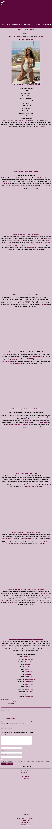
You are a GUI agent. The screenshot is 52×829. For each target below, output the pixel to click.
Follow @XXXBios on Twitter (25, 818)
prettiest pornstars (42, 422)
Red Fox (11, 242)
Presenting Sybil (5, 183)
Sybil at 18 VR (28, 686)
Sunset (48, 240)
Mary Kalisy (47, 242)
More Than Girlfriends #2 (16, 363)
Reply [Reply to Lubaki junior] (49, 717)
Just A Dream (34, 242)
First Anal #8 (48, 485)
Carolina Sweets (30, 486)
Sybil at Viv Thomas (29, 681)
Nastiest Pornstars (25, 825)
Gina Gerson (15, 424)
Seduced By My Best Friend (15, 245)
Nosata (17, 185)
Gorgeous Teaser (28, 538)
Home (4, 24)
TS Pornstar (27, 24)
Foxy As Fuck (30, 358)
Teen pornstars (25, 820)
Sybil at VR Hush (28, 684)
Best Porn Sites (46, 24)
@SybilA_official (16, 36)
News (8, 24)
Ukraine (22, 178)
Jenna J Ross (21, 424)
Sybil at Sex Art (28, 676)
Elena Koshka (8, 424)
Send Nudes (14, 602)
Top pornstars (25, 822)
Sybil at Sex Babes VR (30, 679)
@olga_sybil (29, 669)
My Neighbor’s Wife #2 (25, 420)
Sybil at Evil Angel (29, 666)
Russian (40, 178)
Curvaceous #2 (30, 247)
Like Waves (48, 238)
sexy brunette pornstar (36, 641)
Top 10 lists (36, 24)
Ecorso (41, 185)
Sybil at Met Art (28, 671)
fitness (9, 356)
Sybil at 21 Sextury (29, 689)
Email (3, 750)
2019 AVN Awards (39, 126)
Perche (43, 187)
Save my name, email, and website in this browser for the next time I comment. (26, 761)
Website (3, 754)
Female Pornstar (17, 24)
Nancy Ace (19, 240)
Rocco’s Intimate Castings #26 (17, 542)
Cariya (16, 187)
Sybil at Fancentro (29, 659)
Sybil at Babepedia (29, 696)
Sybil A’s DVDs (29, 691)
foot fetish (27, 301)
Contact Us (26, 26)
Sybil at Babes (28, 664)
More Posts (11, 703)
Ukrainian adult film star (24, 120)
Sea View (6, 240)
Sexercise (36, 356)
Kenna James (28, 424)
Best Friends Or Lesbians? (8, 361)
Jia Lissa (33, 244)
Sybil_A (28, 36)
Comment (4, 734)
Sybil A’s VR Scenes (29, 661)
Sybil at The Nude (29, 694)
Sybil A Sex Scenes (39, 36)
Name (3, 746)
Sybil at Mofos (28, 674)
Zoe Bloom (39, 486)
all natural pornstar (22, 534)
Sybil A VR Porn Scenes (27, 39)
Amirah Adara (27, 597)
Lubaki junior (10, 718)
